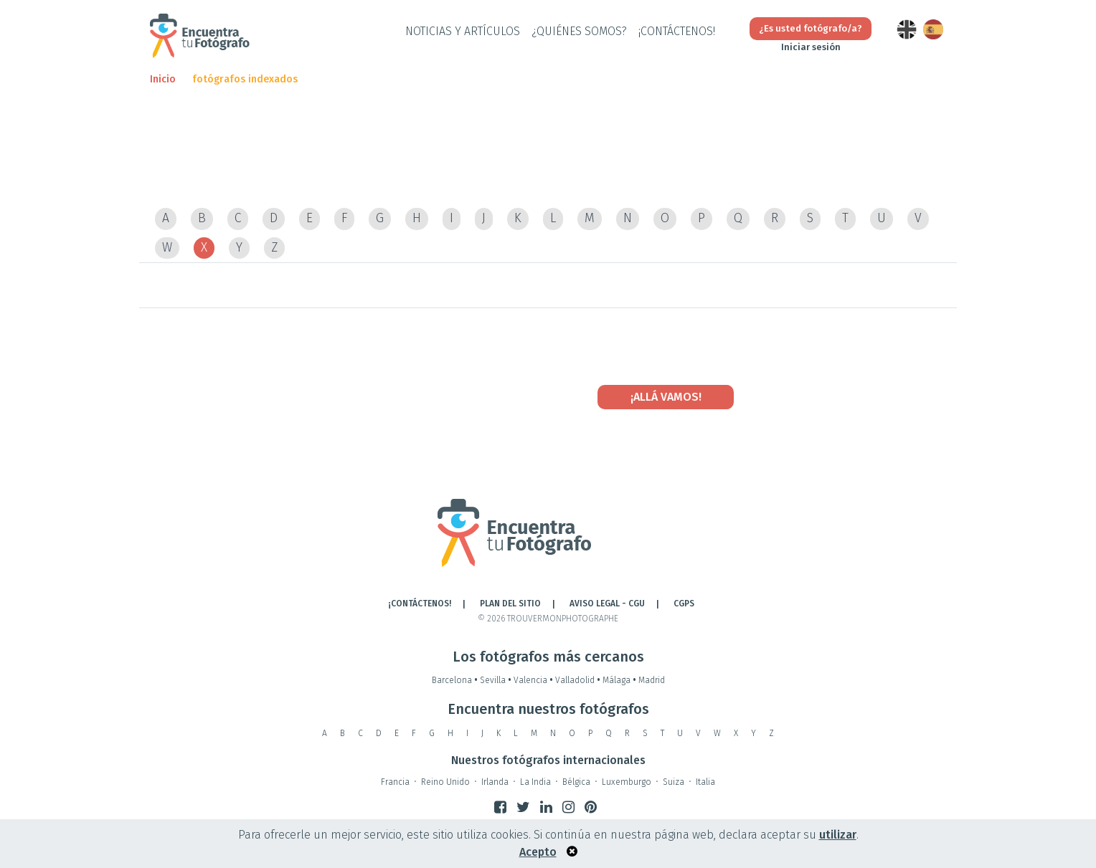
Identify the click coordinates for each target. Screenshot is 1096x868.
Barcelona (456, 680)
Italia (705, 782)
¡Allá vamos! (665, 397)
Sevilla (497, 680)
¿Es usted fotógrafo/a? (810, 28)
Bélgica (576, 782)
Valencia (534, 680)
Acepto (538, 852)
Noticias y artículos (462, 31)
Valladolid (579, 680)
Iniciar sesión (811, 47)
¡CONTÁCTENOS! (676, 31)
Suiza (673, 782)
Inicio (163, 79)
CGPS (684, 603)
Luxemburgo (626, 782)
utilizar (837, 834)
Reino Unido (445, 782)
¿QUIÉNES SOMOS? (579, 31)
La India (535, 782)
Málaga (620, 680)
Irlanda (495, 782)
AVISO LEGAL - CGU (607, 603)
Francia (395, 782)
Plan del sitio (510, 603)
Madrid (651, 680)
